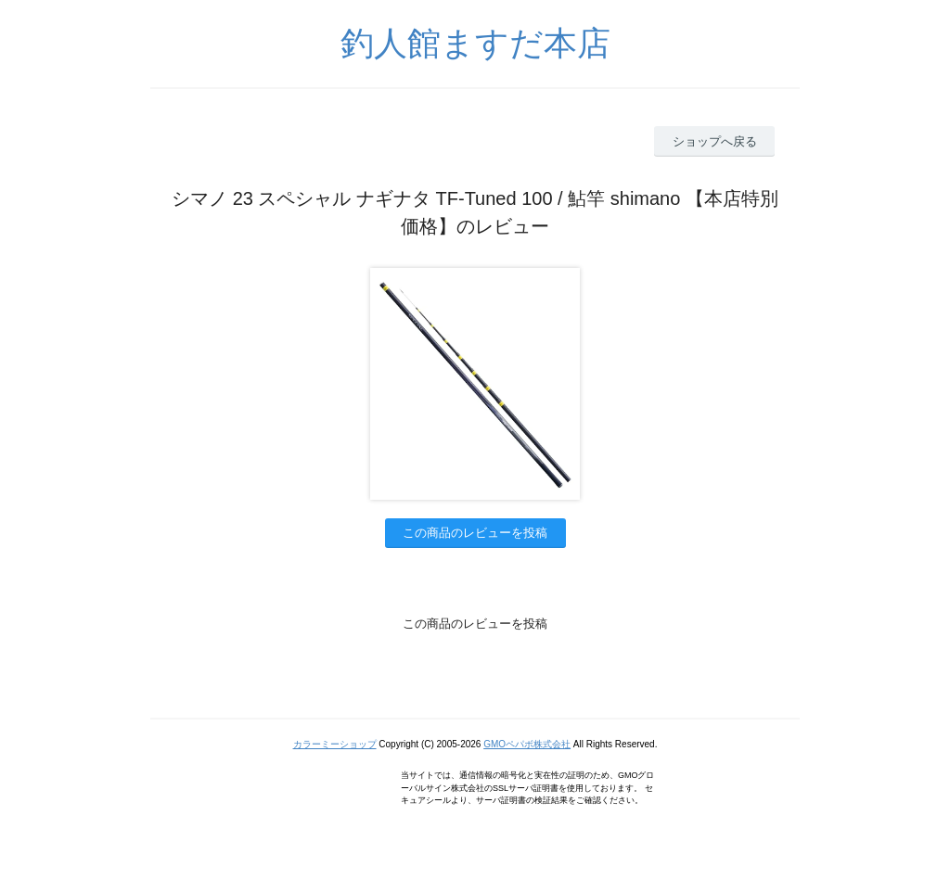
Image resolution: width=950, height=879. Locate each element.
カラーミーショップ (335, 744)
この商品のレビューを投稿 (475, 533)
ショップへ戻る (715, 141)
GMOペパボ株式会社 (527, 744)
